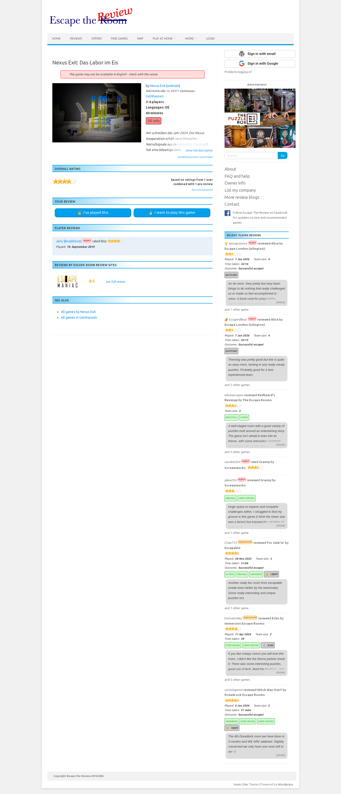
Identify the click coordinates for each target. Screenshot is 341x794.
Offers (96, 38)
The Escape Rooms (257, 400)
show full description (199, 150)
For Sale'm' (275, 542)
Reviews (76, 38)
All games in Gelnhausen (79, 317)
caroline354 (232, 461)
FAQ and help (237, 176)
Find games (119, 38)
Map (140, 38)
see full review (115, 281)
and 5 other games (237, 679)
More (189, 38)
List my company (240, 190)
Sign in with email (261, 54)
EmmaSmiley (233, 618)
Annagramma (238, 243)
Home (56, 38)
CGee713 (230, 542)
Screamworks (235, 467)
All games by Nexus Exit (78, 312)
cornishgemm (233, 689)
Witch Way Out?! (269, 689)
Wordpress (285, 784)
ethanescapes (233, 395)
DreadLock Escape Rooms (244, 694)
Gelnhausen (155, 96)
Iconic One (241, 784)
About (230, 169)
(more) (280, 302)
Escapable (232, 547)
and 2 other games (237, 384)
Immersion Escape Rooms (244, 623)
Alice (275, 243)
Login (210, 38)
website (173, 86)
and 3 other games (237, 452)
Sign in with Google (262, 63)
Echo (275, 618)
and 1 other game (236, 309)
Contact (231, 204)
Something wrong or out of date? (195, 157)
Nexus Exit (158, 86)
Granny (264, 461)
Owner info (235, 183)
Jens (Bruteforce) (69, 241)
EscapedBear (238, 319)
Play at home (163, 38)
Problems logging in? (238, 71)
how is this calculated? (202, 190)
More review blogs (241, 197)
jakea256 (230, 480)
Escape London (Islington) (244, 248)
